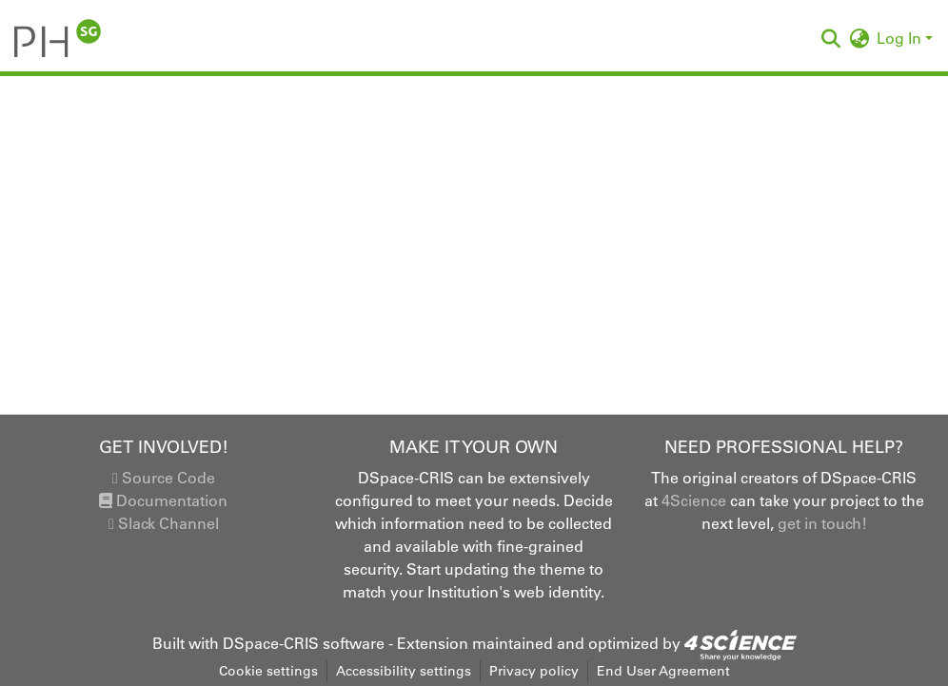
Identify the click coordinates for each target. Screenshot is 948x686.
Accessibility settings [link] (403, 670)
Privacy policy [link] (534, 670)
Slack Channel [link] (164, 523)
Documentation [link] (163, 500)
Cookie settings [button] (268, 670)
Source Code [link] (163, 477)
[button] (57, 38)
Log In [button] (901, 38)
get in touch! (822, 523)
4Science (694, 500)
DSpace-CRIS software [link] (304, 643)
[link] (740, 643)
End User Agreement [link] (663, 670)
